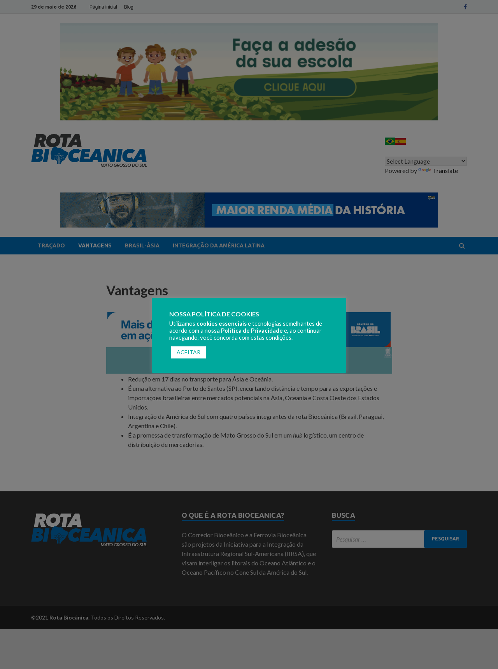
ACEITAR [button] (188, 352)
